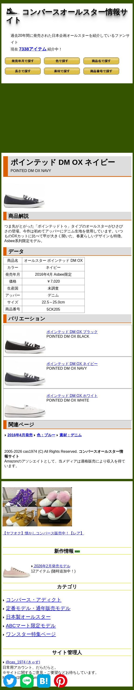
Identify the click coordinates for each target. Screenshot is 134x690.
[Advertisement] (67, 118)
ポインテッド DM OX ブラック (72, 332)
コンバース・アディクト (34, 599)
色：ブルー (46, 435)
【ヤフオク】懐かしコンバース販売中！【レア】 (43, 533)
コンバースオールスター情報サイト (67, 16)
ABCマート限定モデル (31, 625)
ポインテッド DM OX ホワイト (72, 396)
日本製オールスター (28, 616)
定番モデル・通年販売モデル (38, 608)
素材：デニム (70, 435)
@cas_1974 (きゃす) (23, 662)
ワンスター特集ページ (31, 634)
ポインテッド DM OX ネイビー (72, 364)
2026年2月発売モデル (50, 566)
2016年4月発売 (20, 435)
